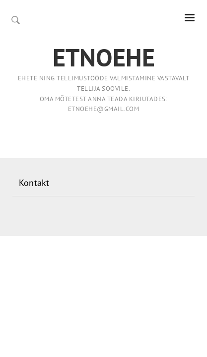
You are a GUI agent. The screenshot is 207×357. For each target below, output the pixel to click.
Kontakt (34, 182)
